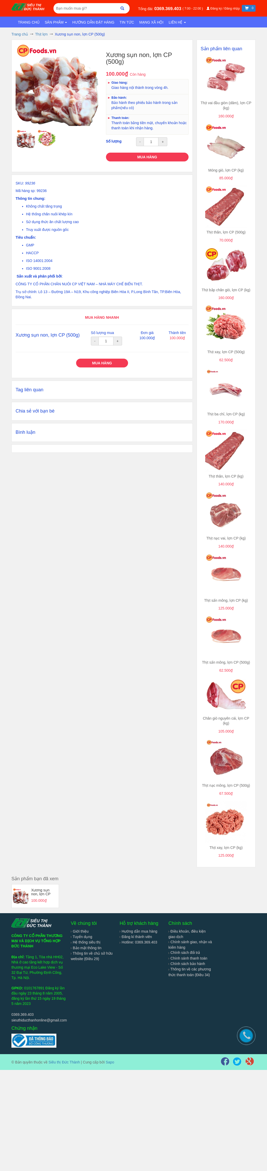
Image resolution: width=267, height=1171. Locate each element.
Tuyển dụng (81, 937)
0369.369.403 (168, 8)
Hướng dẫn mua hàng (138, 931)
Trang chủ (28, 22)
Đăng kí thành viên (135, 937)
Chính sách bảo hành (186, 964)
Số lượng (114, 141)
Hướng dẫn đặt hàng (93, 22)
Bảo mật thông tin (86, 948)
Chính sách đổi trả (184, 952)
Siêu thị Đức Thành (64, 1062)
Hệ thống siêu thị (85, 942)
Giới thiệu (79, 931)
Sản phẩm (56, 22)
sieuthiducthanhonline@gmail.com (39, 1020)
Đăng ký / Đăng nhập (223, 8)
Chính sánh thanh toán (187, 958)
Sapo (110, 1062)
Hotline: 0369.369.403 (138, 942)
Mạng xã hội (151, 22)
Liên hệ (177, 22)
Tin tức (126, 22)
